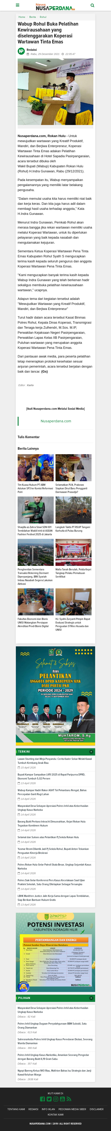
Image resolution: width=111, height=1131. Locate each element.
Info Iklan (48, 1109)
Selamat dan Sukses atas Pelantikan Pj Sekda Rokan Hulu (48, 837)
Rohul (43, 17)
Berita (32, 17)
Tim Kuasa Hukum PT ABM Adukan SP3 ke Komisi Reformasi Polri (35, 488)
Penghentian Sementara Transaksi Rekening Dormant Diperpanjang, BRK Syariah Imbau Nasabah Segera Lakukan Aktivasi (35, 576)
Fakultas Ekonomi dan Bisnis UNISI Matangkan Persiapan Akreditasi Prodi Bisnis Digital (33, 623)
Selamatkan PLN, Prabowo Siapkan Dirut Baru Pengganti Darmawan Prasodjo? (71, 488)
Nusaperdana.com (56, 421)
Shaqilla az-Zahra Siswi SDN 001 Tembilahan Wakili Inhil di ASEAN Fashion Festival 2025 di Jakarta (35, 531)
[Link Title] (42, 1099)
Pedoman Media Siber (72, 1109)
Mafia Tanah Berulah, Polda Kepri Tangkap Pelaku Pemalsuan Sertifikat (73, 573)
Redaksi (33, 1109)
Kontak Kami (55, 1115)
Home (22, 17)
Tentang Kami (16, 1109)
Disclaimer (97, 1109)
